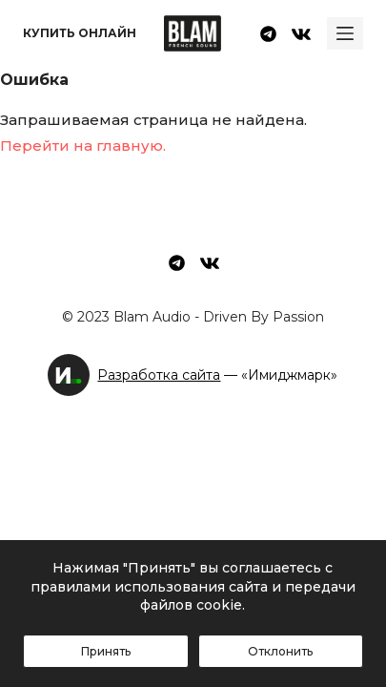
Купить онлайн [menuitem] (79, 33)
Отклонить (280, 651)
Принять (106, 651)
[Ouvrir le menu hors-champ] (345, 33)
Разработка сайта (158, 375)
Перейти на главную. (83, 145)
